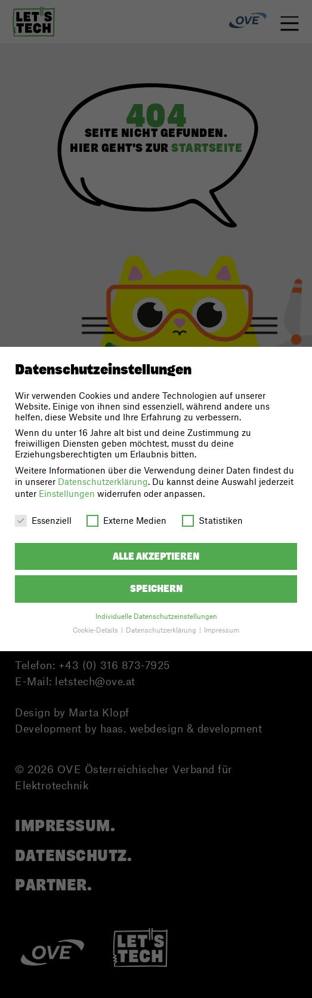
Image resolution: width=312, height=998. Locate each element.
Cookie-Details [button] (96, 630)
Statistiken (212, 520)
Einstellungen (67, 493)
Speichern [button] (156, 588)
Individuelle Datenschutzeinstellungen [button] (156, 616)
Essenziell (43, 520)
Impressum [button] (221, 630)
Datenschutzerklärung (103, 481)
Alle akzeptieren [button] (156, 556)
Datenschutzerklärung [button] (162, 630)
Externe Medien (126, 520)
